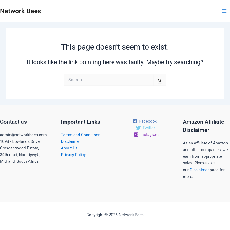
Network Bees (20, 11)
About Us (69, 148)
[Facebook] (144, 121)
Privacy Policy (73, 154)
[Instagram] (146, 134)
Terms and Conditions (80, 134)
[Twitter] (145, 127)
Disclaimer (70, 141)
